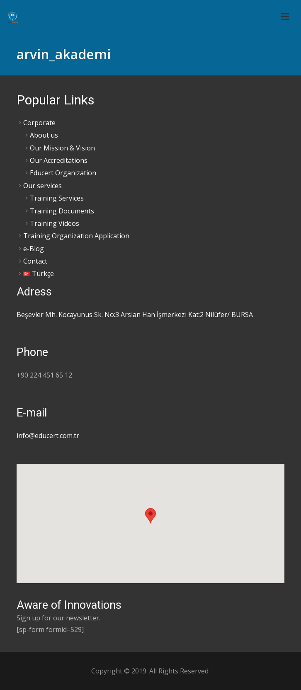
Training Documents (62, 210)
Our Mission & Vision (62, 148)
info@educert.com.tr (48, 435)
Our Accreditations (58, 160)
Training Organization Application (76, 235)
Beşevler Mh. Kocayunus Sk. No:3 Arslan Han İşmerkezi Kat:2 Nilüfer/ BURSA (135, 314)
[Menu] (284, 16)
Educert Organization (63, 172)
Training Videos (54, 223)
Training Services (57, 198)
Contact (35, 261)
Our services (42, 185)
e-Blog (33, 248)
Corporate (39, 122)
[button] (150, 515)
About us (44, 135)
